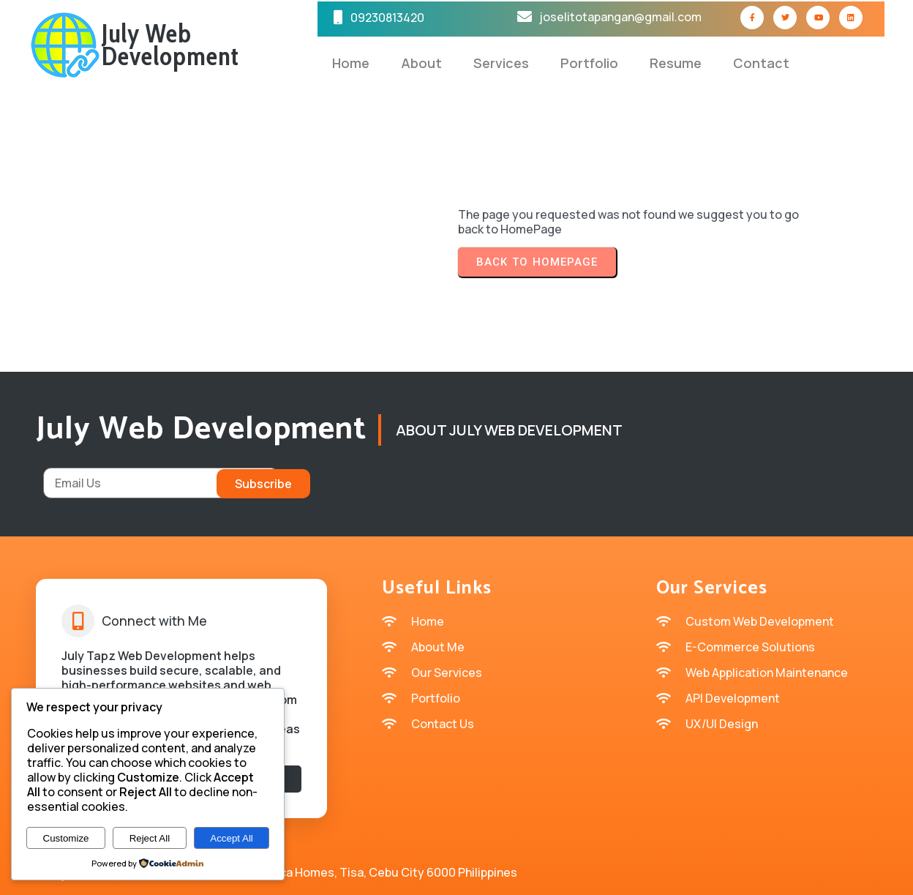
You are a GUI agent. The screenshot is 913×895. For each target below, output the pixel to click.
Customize (66, 838)
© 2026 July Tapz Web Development (456, 873)
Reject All (149, 838)
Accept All (231, 838)
